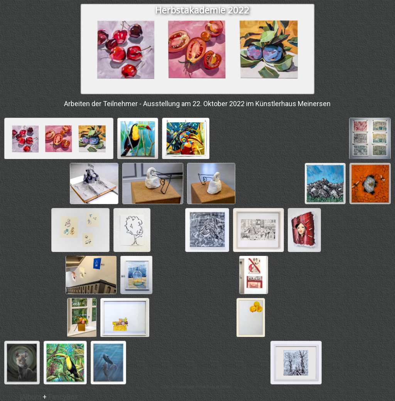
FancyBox (63, 397)
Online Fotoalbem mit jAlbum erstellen (197, 387)
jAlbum (30, 397)
